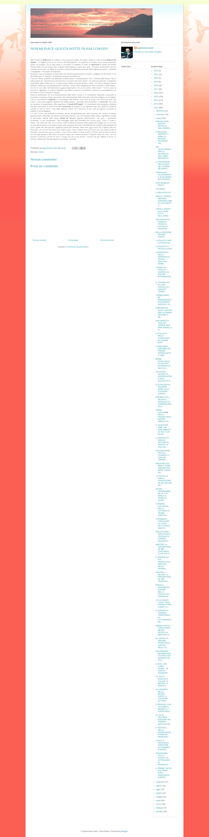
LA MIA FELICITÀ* (163, 192)
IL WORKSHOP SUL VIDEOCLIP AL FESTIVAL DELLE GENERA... (163, 563)
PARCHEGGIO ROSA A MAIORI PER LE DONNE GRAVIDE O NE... (164, 312)
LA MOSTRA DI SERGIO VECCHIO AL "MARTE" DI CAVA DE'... (162, 442)
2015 (156, 96)
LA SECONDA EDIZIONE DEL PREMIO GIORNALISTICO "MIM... (163, 350)
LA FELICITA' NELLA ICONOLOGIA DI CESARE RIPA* (163, 338)
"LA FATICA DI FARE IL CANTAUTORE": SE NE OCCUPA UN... (164, 480)
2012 (156, 107)
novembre (160, 114)
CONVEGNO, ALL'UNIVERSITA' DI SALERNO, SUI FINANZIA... (164, 175)
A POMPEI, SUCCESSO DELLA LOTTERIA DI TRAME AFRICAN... (162, 509)
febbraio (160, 808)
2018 (156, 85)
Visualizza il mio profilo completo (148, 52)
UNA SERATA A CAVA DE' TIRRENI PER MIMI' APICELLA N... (164, 325)
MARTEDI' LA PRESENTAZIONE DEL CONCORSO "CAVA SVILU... (163, 549)
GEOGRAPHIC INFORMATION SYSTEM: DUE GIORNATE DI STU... (163, 655)
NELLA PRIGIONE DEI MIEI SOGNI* (163, 234)
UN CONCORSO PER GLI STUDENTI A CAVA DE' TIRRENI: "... (163, 455)
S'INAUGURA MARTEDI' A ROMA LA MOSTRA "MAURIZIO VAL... (162, 137)
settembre (160, 782)
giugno (159, 793)
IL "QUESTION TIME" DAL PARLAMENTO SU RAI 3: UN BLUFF (163, 429)
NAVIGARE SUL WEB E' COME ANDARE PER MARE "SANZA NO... (163, 468)
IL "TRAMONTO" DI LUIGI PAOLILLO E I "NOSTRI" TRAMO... (163, 287)
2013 (156, 104)
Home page (73, 240)
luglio (158, 789)
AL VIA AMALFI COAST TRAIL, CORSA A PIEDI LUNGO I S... (163, 603)
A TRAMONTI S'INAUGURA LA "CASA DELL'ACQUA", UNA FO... (163, 523)
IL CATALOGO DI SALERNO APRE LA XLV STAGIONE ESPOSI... (163, 389)
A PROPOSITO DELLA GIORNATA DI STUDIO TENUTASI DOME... (163, 258)
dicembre (160, 111)
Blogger (124, 831)
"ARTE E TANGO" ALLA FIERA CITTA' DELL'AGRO (163, 212)
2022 (156, 71)
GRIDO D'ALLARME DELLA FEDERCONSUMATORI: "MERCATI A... (163, 416)
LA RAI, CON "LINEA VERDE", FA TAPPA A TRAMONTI (162, 668)
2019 (156, 82)
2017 (156, 89)
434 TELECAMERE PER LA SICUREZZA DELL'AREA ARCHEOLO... (163, 152)
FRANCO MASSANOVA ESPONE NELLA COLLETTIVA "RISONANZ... (163, 591)
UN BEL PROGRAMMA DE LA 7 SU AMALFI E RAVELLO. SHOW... (163, 494)
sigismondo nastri (145, 48)
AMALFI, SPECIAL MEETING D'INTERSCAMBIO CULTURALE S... (164, 200)
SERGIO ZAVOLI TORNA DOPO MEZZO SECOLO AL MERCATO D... (163, 630)
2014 (156, 100)
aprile (158, 800)
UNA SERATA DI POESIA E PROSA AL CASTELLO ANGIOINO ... (163, 224)
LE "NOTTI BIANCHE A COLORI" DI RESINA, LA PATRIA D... (162, 681)
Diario (41, 152)
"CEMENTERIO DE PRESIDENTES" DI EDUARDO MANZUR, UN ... (164, 299)
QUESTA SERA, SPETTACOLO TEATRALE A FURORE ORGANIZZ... (163, 536)
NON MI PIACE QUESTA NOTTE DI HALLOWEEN (163, 124)
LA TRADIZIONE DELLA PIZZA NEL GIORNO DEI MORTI (163, 165)
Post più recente (39, 240)
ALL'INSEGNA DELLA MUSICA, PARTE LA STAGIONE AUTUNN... (162, 695)
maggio (159, 797)
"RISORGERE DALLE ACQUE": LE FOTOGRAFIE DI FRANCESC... (163, 759)
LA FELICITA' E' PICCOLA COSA (164, 247)
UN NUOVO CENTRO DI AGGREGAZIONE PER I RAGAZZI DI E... (164, 376)
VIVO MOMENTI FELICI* (163, 184)
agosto (159, 786)
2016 (156, 93)
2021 (156, 74)
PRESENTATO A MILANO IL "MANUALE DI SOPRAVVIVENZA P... (163, 401)
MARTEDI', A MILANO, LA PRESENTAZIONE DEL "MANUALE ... (163, 576)
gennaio (159, 811)
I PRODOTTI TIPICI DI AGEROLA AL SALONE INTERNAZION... (164, 273)
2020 (156, 78)
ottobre (159, 118)
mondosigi (48, 16)
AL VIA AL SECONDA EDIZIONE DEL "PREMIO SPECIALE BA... (164, 719)
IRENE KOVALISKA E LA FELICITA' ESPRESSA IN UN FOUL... (163, 363)
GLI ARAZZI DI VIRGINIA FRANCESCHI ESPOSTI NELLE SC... (163, 642)
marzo (159, 804)
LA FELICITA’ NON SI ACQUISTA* (163, 241)
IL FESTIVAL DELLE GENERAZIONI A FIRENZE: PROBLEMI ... (163, 732)
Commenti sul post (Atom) (77, 247)
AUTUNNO (160, 189)
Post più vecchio (107, 240)
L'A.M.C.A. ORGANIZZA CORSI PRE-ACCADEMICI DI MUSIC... (163, 745)
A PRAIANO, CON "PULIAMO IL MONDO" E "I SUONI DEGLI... (164, 707)
